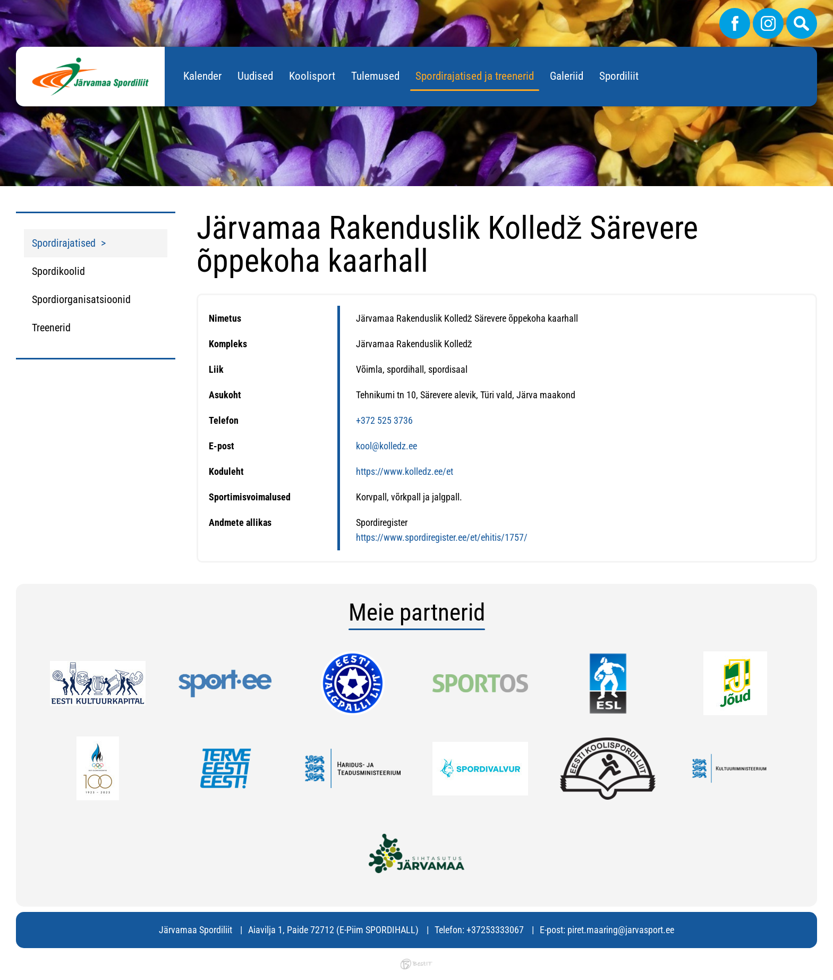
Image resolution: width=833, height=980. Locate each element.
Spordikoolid (58, 271)
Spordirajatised (64, 243)
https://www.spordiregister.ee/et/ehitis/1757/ (442, 537)
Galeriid (566, 76)
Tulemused (375, 76)
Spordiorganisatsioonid (81, 299)
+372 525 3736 (384, 420)
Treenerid (51, 327)
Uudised (255, 76)
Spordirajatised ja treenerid (474, 76)
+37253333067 (495, 929)
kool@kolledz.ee (386, 445)
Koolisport (312, 76)
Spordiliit (619, 76)
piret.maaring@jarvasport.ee (620, 929)
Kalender (202, 76)
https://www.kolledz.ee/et (404, 471)
